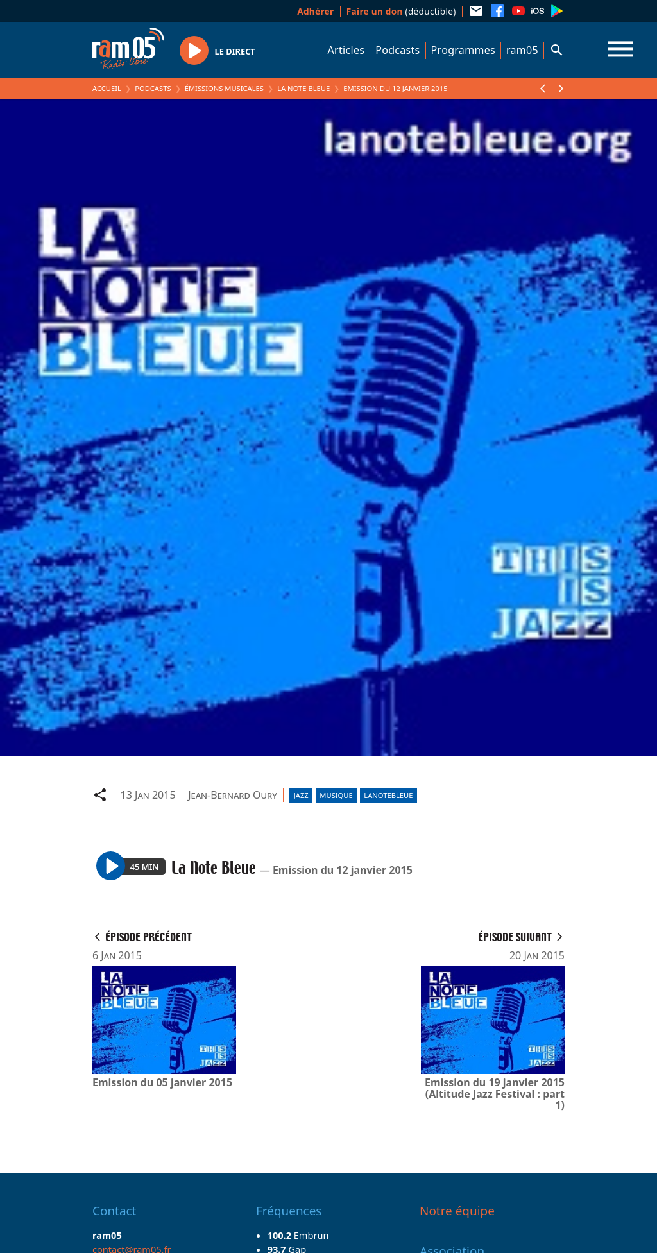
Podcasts (397, 50)
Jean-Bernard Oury (232, 795)
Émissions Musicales (224, 88)
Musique (336, 795)
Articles (346, 50)
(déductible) (401, 11)
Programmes (463, 50)
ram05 (522, 50)
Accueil (106, 88)
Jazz (301, 795)
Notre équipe (457, 1210)
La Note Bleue (303, 88)
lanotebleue (388, 795)
